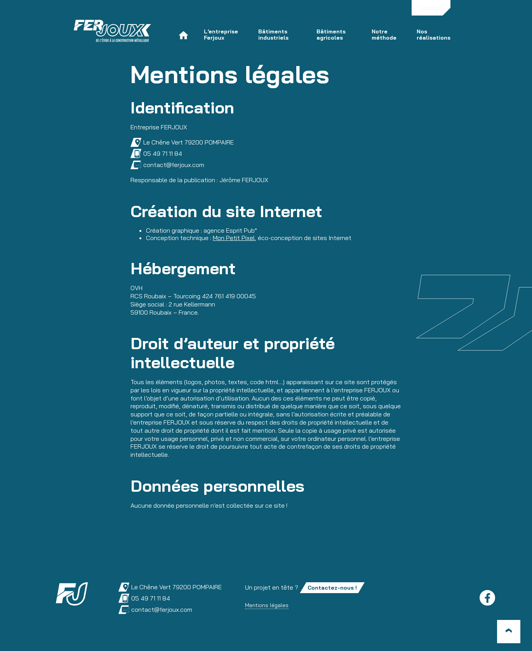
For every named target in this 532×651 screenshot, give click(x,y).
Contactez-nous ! (332, 587)
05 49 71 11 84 (156, 153)
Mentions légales (267, 605)
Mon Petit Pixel (234, 238)
